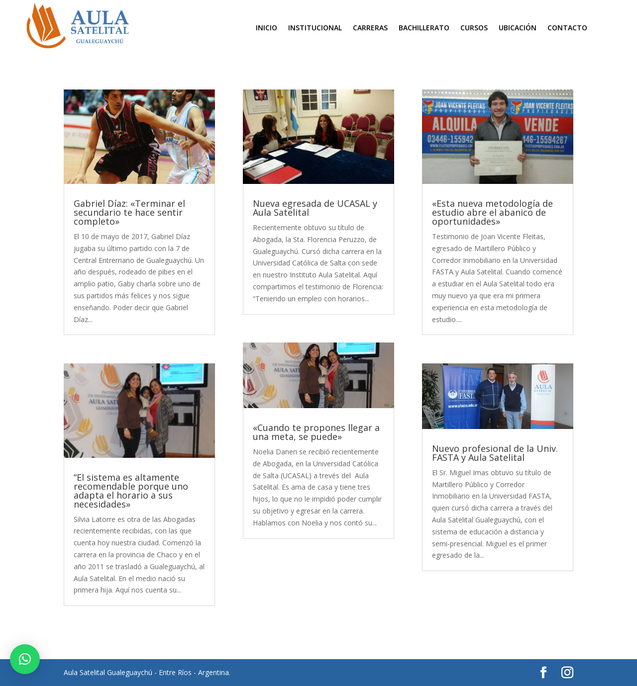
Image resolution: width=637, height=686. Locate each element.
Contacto (567, 28)
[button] (25, 659)
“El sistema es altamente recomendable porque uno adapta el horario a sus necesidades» (131, 490)
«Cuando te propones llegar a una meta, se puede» (316, 432)
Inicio (266, 28)
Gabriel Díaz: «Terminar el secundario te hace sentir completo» (129, 212)
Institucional (315, 28)
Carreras (370, 28)
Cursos (474, 28)
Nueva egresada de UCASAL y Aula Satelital (315, 207)
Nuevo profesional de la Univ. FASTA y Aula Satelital (495, 452)
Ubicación (517, 28)
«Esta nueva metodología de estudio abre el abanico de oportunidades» (492, 212)
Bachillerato (424, 28)
